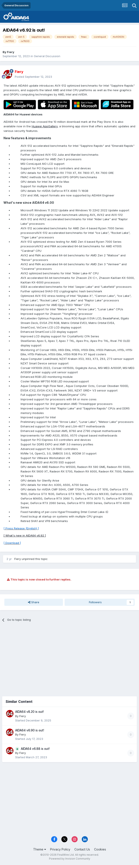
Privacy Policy (60, 849)
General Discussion (47, 56)
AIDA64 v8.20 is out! (29, 711)
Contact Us (82, 849)
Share (33, 602)
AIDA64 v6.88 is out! (35, 748)
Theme (39, 849)
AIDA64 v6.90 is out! (29, 730)
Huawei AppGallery (44, 126)
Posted (33, 76)
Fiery (10, 52)
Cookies (100, 849)
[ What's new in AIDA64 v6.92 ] (24, 535)
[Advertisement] (69, 657)
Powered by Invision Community (69, 858)
